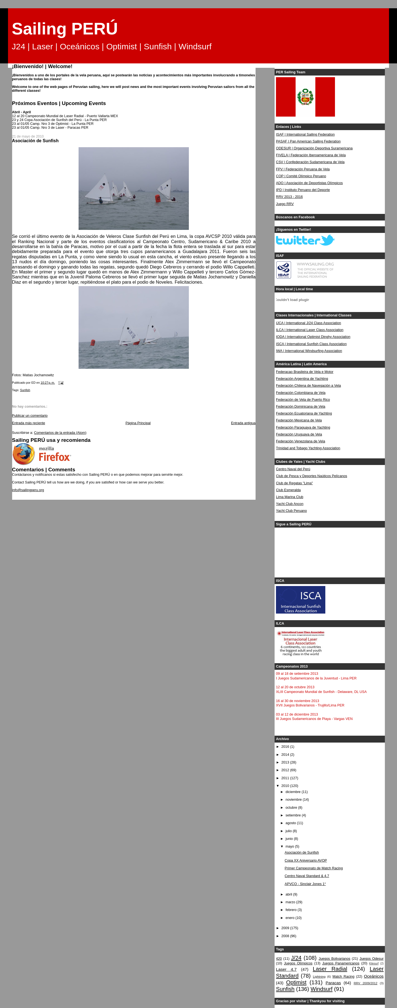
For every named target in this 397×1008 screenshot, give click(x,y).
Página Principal (138, 423)
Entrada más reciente (28, 423)
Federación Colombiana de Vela (300, 393)
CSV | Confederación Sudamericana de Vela (310, 162)
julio (289, 831)
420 (279, 959)
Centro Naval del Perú (293, 469)
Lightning (319, 976)
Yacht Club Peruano (291, 511)
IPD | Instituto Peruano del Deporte (303, 190)
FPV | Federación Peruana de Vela (303, 169)
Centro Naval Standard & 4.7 (307, 876)
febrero (291, 910)
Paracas (333, 982)
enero (291, 918)
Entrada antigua (243, 423)
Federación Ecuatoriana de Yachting (304, 413)
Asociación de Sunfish (302, 852)
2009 (285, 928)
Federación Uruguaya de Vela (299, 434)
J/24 (296, 958)
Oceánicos (373, 976)
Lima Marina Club (289, 497)
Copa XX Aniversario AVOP (306, 860)
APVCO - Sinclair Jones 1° (305, 884)
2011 (285, 778)
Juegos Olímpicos (298, 963)
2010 (285, 786)
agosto (291, 823)
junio (290, 839)
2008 (285, 936)
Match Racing (343, 977)
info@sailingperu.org (28, 490)
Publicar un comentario (30, 416)
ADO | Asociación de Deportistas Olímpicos (309, 183)
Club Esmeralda (288, 490)
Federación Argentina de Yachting (302, 379)
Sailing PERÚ (65, 28)
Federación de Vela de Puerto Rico (303, 400)
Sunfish (25, 390)
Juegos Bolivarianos (334, 959)
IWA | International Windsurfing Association (309, 351)
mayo (290, 846)
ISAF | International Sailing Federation (305, 134)
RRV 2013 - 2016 (289, 197)
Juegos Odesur (371, 959)
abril (289, 894)
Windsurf (322, 989)
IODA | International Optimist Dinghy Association (313, 337)
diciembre (294, 792)
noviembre (294, 800)
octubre (292, 808)
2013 (285, 762)
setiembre (294, 815)
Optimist (296, 982)
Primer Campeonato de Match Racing (314, 868)
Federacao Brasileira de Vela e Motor (304, 372)
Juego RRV (285, 204)
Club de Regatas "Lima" (294, 483)
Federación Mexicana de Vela (299, 420)
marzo (291, 902)
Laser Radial (330, 969)
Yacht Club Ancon (289, 504)
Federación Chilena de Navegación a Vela (308, 386)
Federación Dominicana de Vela (300, 406)
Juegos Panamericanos (341, 963)
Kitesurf (374, 963)
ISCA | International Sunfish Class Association (311, 344)
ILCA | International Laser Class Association (309, 330)
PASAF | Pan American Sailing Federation (308, 141)
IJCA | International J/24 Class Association (308, 323)
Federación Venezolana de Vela (300, 441)
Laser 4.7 (286, 969)
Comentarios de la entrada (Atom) (60, 433)
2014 (285, 755)
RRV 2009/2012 (365, 983)
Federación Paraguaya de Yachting (303, 427)
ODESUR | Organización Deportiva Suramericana (314, 148)
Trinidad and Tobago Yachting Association (308, 448)
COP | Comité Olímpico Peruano (301, 176)
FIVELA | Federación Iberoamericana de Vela (311, 155)
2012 (285, 770)
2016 (285, 747)
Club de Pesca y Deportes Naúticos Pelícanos (311, 476)
